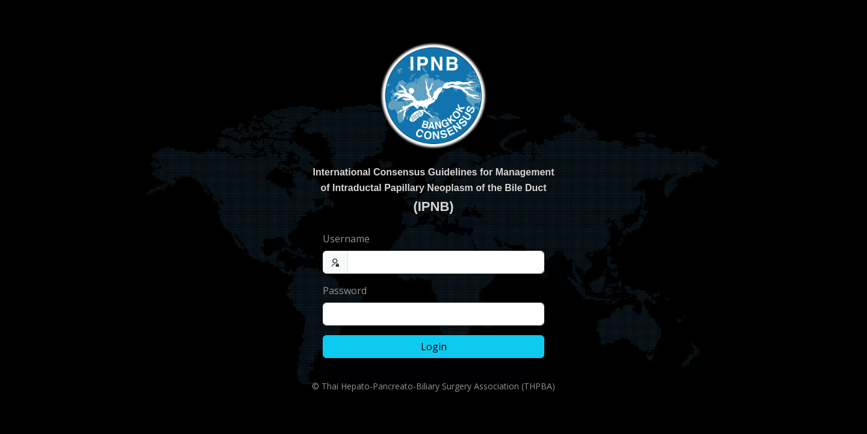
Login (434, 346)
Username (346, 238)
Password (345, 290)
